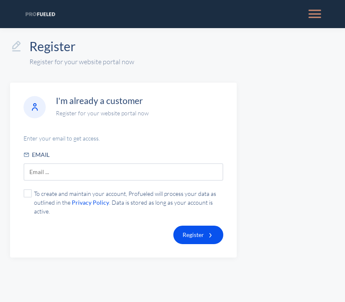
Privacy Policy (90, 202)
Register (193, 234)
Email (37, 154)
